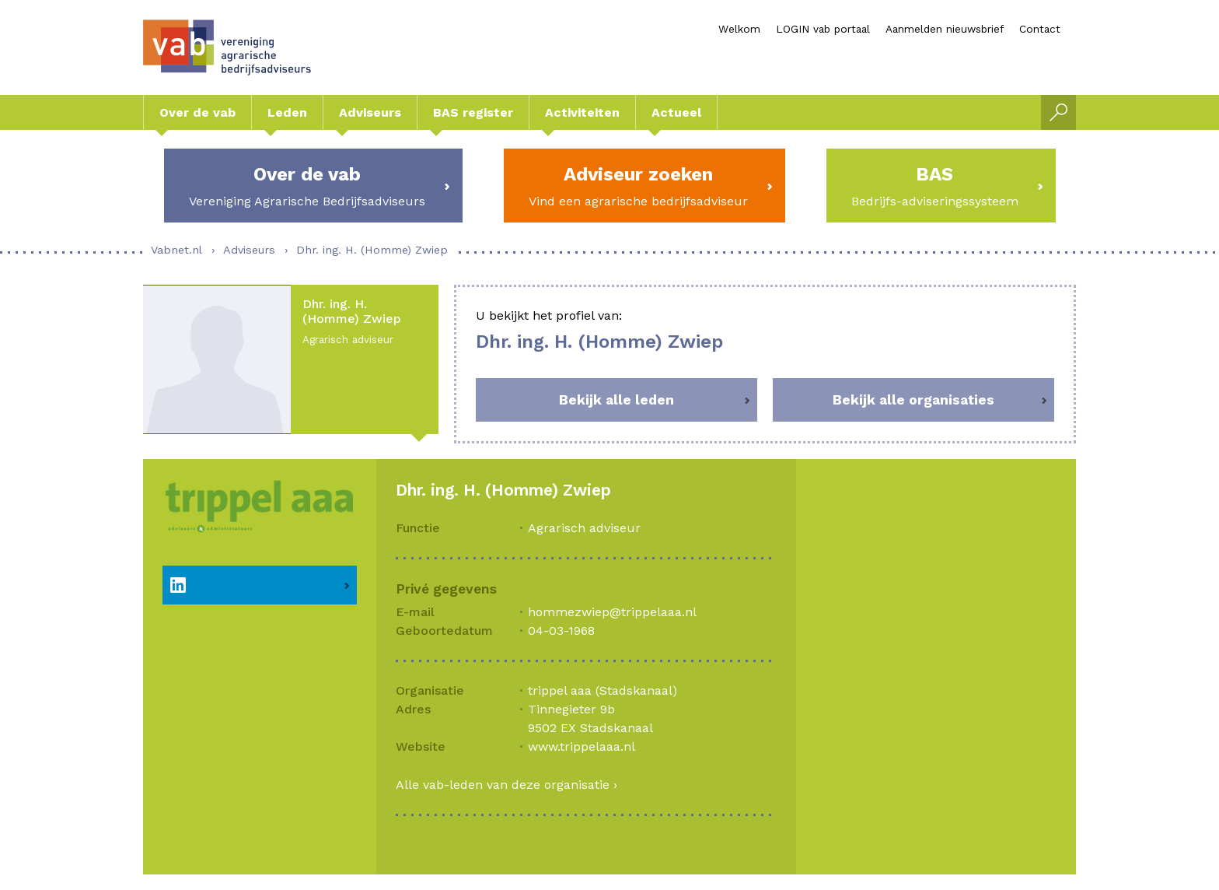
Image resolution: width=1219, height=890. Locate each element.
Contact (1039, 29)
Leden (287, 112)
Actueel (676, 112)
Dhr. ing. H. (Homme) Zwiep (372, 250)
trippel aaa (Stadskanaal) (602, 690)
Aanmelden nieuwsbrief (944, 29)
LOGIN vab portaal (823, 29)
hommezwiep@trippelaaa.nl (612, 611)
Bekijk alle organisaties (913, 400)
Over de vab (197, 112)
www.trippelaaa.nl (581, 746)
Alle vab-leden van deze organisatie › (506, 784)
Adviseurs (370, 112)
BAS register (473, 112)
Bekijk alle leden (616, 400)
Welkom (739, 29)
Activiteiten (582, 112)
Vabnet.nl (176, 250)
